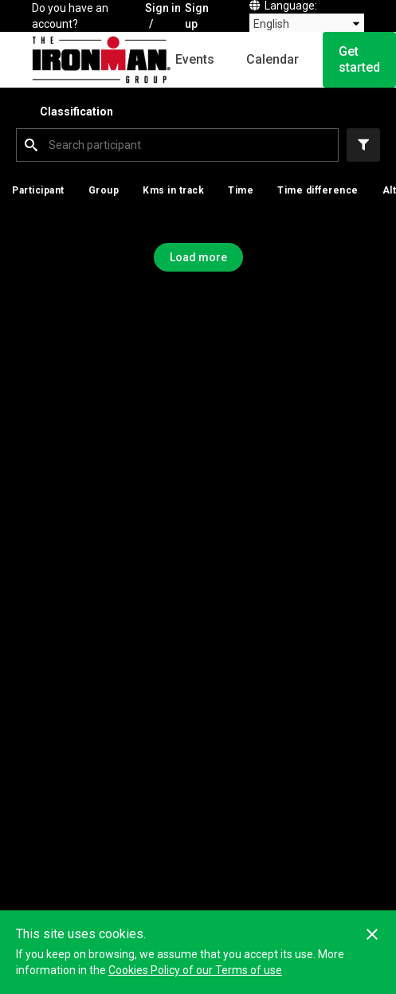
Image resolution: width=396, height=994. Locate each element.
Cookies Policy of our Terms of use (195, 970)
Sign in (163, 8)
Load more (198, 257)
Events (194, 59)
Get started (359, 59)
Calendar (272, 59)
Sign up (197, 16)
